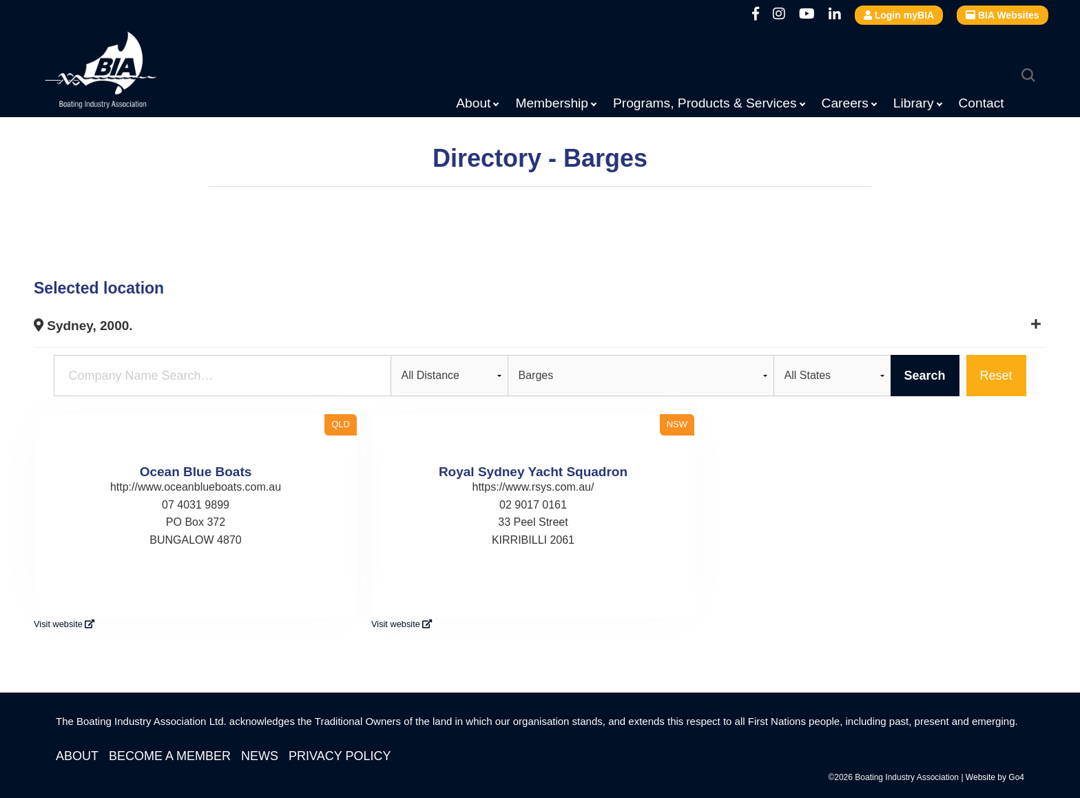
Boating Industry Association (134, 72)
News (259, 756)
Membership (551, 103)
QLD (340, 424)
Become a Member (170, 756)
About (473, 103)
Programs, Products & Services (705, 103)
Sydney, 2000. (83, 325)
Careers (845, 103)
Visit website (64, 624)
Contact (981, 103)
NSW (677, 424)
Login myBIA (899, 15)
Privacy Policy (340, 756)
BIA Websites (1002, 15)
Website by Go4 (995, 777)
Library (913, 103)
